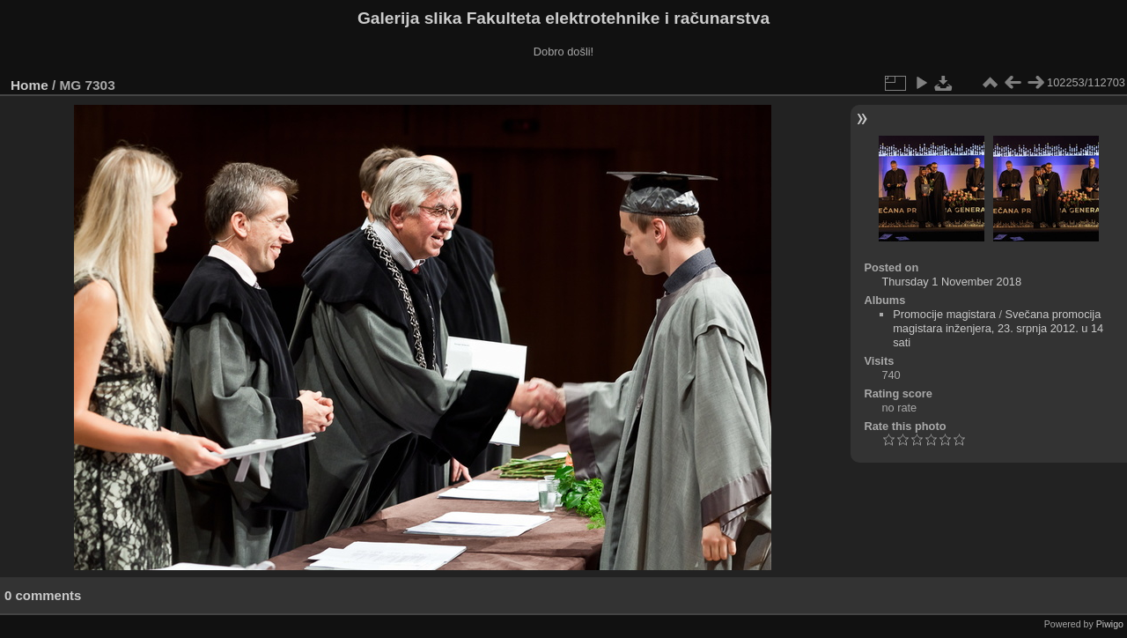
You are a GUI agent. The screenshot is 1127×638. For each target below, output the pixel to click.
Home (29, 85)
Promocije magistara (944, 314)
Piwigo (1109, 624)
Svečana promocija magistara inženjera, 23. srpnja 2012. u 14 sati (998, 328)
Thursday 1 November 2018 (951, 281)
